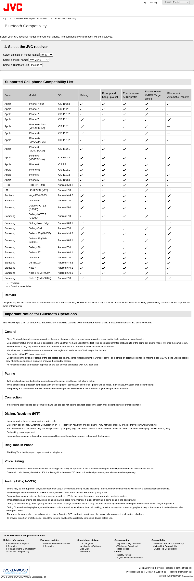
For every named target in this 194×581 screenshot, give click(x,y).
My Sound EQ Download (129, 543)
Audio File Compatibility (17, 551)
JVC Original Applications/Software (90, 544)
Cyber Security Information (130, 557)
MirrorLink (85, 551)
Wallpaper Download (127, 546)
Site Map (153, 2)
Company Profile (146, 568)
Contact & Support (154, 572)
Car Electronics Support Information (31, 18)
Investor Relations (165, 568)
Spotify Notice (124, 555)
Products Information (178, 572)
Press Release (133, 572)
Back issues (123, 549)
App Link (84, 549)
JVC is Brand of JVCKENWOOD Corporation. (22, 577)
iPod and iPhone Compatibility (20, 549)
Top (145, 2)
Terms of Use (182, 568)
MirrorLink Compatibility (165, 546)
